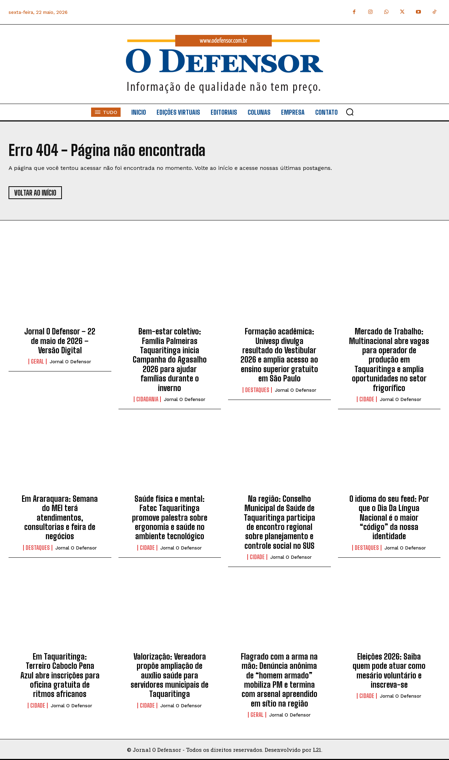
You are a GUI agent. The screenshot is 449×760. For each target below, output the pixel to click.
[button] (349, 111)
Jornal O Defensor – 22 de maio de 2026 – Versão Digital (59, 341)
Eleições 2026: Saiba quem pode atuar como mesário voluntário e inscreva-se (389, 670)
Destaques (257, 390)
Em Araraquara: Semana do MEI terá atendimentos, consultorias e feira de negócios (60, 517)
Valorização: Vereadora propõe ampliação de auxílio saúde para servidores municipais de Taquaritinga (169, 675)
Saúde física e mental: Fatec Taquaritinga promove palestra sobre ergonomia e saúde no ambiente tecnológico (169, 517)
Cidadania (147, 399)
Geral (37, 361)
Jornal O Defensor (70, 361)
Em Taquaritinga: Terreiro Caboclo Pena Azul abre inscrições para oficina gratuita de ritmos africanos (60, 675)
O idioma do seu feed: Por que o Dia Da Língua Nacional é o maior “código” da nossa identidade (389, 517)
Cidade (366, 399)
